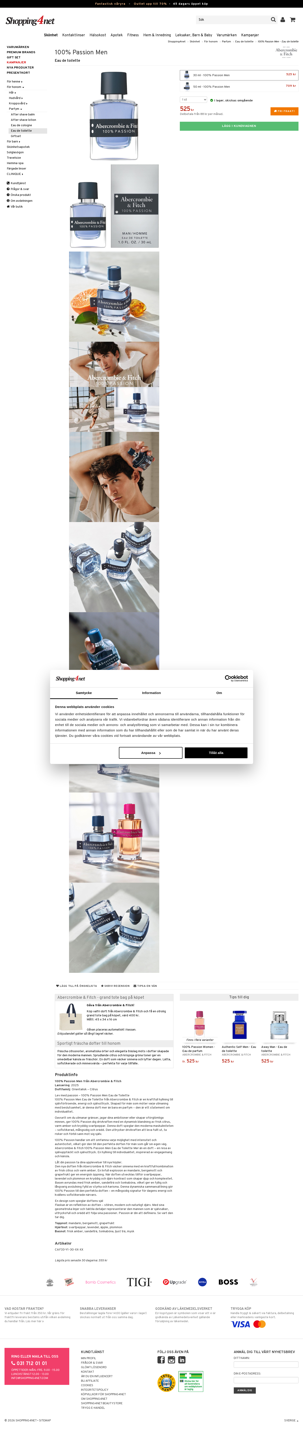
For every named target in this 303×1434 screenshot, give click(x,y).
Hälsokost (98, 35)
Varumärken (227, 35)
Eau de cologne (21, 125)
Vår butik (15, 207)
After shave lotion (23, 120)
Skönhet (51, 35)
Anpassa (151, 753)
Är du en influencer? (97, 1376)
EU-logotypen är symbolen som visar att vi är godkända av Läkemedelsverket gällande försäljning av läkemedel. (189, 1315)
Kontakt (87, 1372)
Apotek (117, 35)
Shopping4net (176, 42)
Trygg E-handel (93, 1408)
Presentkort (18, 73)
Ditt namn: (242, 1358)
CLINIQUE (15, 174)
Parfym (226, 42)
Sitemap (45, 1421)
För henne (15, 82)
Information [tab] (151, 693)
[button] (292, 20)
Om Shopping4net (94, 1399)
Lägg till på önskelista (76, 986)
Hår (13, 93)
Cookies (87, 1385)
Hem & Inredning (157, 35)
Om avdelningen (19, 201)
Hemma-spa (15, 163)
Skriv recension (115, 986)
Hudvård (16, 98)
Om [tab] (219, 693)
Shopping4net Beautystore (102, 1403)
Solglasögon (15, 152)
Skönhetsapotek (18, 147)
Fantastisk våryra (110, 4)
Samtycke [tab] (84, 693)
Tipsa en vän (145, 986)
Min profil (88, 1358)
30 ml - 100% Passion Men (239, 75)
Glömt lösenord (94, 1367)
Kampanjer (250, 35)
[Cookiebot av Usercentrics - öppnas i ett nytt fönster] (228, 678)
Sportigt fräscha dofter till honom (88, 1043)
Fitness (133, 35)
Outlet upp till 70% (150, 4)
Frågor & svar (18, 189)
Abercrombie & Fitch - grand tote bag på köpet (100, 997)
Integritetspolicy (95, 1390)
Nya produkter (20, 68)
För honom (211, 42)
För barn (14, 142)
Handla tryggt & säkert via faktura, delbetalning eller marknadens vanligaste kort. (264, 1316)
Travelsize (14, 158)
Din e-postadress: (247, 1374)
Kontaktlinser (73, 35)
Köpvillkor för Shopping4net (103, 1394)
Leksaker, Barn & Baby (193, 35)
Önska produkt (19, 195)
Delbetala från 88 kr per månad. (201, 114)
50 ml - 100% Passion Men (239, 86)
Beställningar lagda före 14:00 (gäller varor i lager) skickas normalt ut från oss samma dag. (114, 1313)
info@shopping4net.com (29, 1378)
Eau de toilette (244, 42)
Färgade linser (16, 169)
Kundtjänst (16, 183)
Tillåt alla (216, 753)
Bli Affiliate (90, 1381)
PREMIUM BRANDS (21, 52)
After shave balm (23, 115)
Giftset (16, 136)
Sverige (291, 1421)
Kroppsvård (18, 103)
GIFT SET (14, 58)
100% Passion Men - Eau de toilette (278, 42)
